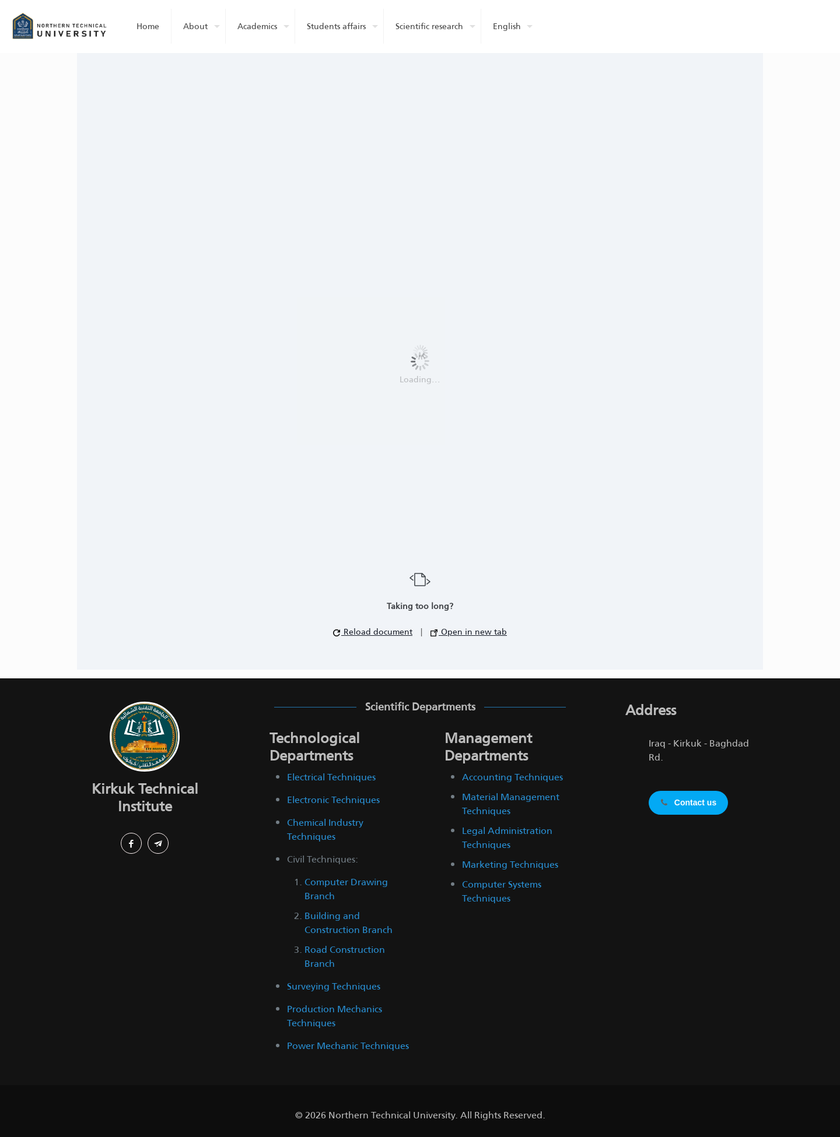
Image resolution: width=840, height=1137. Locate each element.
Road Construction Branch (344, 956)
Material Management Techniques (510, 804)
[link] (145, 737)
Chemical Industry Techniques (325, 829)
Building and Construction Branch (348, 923)
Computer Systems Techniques (501, 891)
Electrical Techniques (331, 777)
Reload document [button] (372, 631)
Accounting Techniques (512, 777)
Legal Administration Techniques (507, 837)
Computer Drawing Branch (346, 889)
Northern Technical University (391, 1115)
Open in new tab (468, 631)
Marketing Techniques (510, 864)
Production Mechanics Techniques (334, 1016)
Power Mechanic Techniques (348, 1046)
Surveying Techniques (333, 986)
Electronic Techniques (333, 800)
